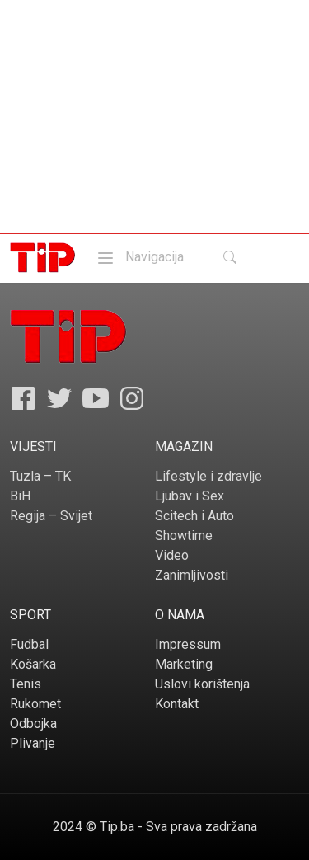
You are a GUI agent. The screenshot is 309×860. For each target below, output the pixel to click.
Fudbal (29, 644)
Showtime (184, 535)
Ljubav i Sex (189, 496)
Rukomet (35, 704)
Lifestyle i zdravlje (208, 476)
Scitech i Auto (194, 516)
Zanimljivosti (191, 575)
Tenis (25, 684)
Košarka (33, 664)
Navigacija (139, 257)
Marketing (184, 664)
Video (172, 555)
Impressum (188, 644)
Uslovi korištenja (202, 684)
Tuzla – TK (40, 476)
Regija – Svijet (51, 516)
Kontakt (177, 704)
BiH (20, 496)
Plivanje (32, 743)
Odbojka (33, 723)
